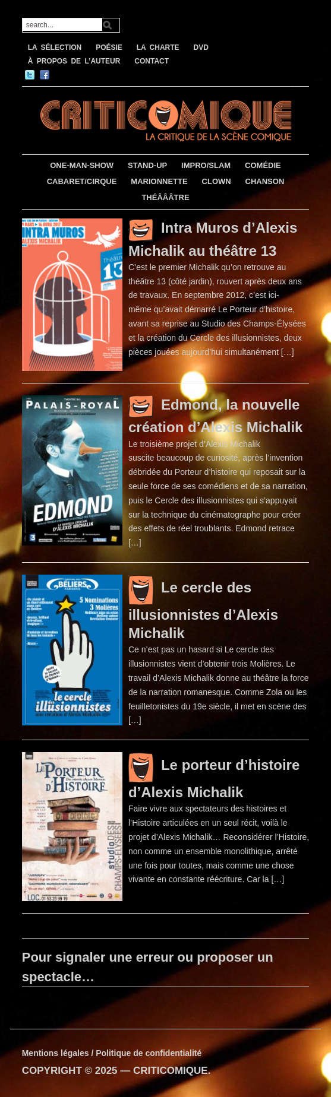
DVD (201, 47)
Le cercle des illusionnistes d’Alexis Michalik (203, 610)
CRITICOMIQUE (170, 1070)
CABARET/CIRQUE (82, 181)
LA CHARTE (158, 47)
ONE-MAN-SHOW (82, 165)
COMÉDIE (263, 165)
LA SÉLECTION (55, 47)
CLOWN (216, 181)
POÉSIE (109, 47)
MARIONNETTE (159, 181)
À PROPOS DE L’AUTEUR (74, 61)
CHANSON (265, 181)
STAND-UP (147, 165)
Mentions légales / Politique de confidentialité (112, 1053)
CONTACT (151, 61)
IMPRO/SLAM (206, 165)
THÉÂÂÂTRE (165, 197)
